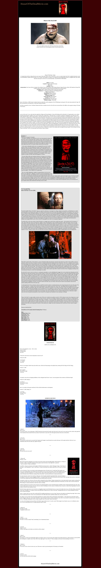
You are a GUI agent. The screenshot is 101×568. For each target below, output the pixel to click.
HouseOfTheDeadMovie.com (34, 4)
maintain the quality (46, 116)
